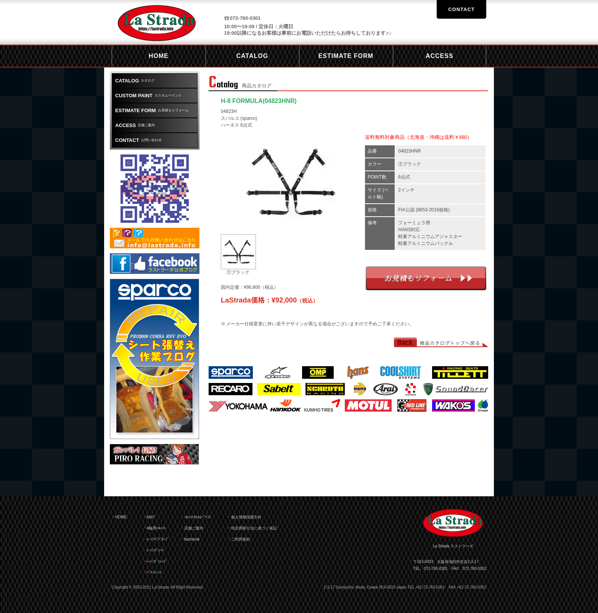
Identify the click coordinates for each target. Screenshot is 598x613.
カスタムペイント (148, 95)
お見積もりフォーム (426, 278)
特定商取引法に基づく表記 (254, 528)
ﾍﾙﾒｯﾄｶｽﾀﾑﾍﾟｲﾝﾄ (197, 517)
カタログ (134, 80)
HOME (121, 517)
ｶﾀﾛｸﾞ (151, 517)
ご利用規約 (240, 539)
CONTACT (461, 9)
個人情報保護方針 (246, 517)
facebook (192, 539)
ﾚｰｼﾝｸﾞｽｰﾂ (155, 550)
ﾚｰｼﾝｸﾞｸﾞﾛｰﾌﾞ (157, 539)
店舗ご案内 (135, 125)
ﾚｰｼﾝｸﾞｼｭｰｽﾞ (156, 561)
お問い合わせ (138, 140)
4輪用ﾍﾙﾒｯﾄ (156, 528)
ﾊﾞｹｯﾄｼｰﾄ (154, 572)
